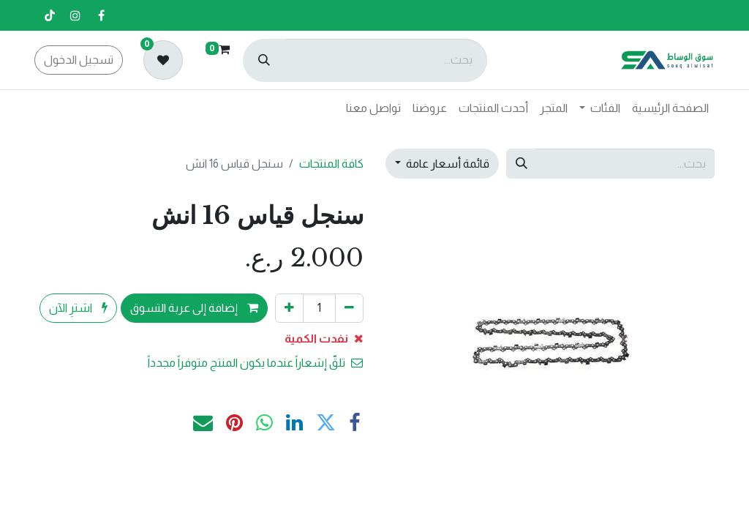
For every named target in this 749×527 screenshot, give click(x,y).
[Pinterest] (234, 423)
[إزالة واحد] (349, 308)
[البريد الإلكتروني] (203, 423)
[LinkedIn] (294, 423)
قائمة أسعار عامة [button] (446, 163)
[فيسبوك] (101, 15)
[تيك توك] (49, 15)
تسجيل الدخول (78, 59)
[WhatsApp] (264, 423)
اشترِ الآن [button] (78, 308)
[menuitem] (670, 108)
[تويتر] (326, 423)
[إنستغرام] (75, 15)
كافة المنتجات (331, 163)
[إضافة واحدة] (289, 308)
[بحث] (264, 60)
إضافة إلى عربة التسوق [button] (194, 308)
